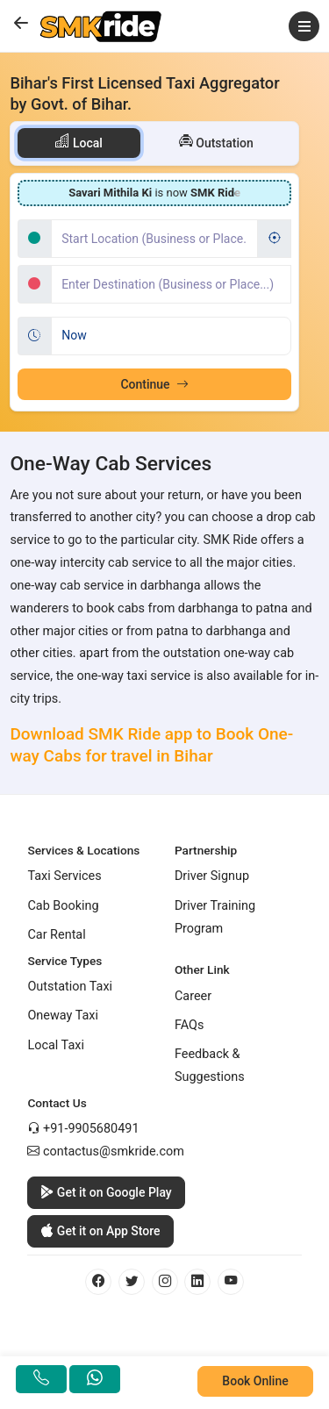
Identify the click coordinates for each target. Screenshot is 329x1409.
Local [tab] (78, 141)
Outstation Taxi (69, 986)
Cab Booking (62, 905)
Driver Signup (212, 876)
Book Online (255, 1381)
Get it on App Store (100, 1231)
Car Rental (56, 934)
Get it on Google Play (105, 1193)
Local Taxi (55, 1045)
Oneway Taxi (62, 1015)
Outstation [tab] (216, 141)
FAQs (189, 1025)
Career (193, 996)
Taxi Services (64, 876)
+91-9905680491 (91, 1128)
